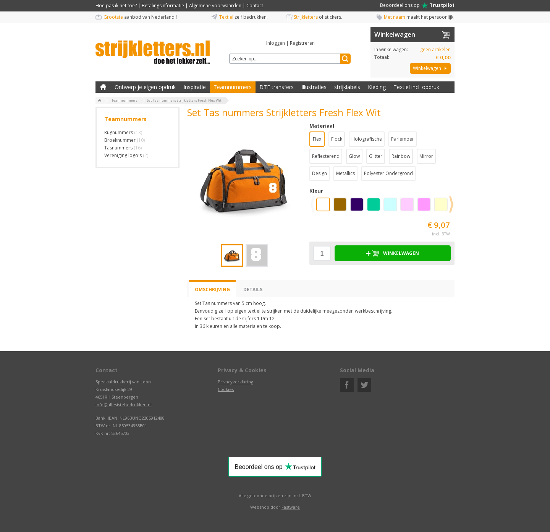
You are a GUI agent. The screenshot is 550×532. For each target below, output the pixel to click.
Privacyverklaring (235, 381)
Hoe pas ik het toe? (116, 5)
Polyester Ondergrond (388, 173)
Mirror (426, 156)
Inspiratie (194, 87)
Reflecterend (326, 156)
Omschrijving (212, 289)
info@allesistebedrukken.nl (123, 404)
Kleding (377, 87)
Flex (317, 139)
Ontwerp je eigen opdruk (145, 87)
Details (252, 289)
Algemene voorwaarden (215, 5)
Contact (254, 5)
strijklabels (347, 87)
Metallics (345, 173)
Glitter (375, 156)
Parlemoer (402, 139)
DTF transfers (276, 87)
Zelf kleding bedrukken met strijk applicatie (103, 87)
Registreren (302, 43)
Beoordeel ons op (417, 5)
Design (319, 173)
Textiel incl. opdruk (416, 87)
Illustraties (314, 87)
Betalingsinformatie (163, 5)
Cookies (226, 389)
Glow (354, 156)
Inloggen (275, 43)
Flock (336, 139)
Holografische (366, 139)
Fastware (290, 507)
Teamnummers (233, 87)
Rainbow (400, 156)
